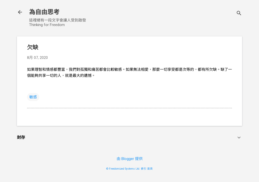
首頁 (150, 168)
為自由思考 (44, 12)
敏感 (33, 97)
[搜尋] (239, 13)
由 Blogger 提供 (130, 158)
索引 (143, 168)
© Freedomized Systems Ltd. (123, 168)
